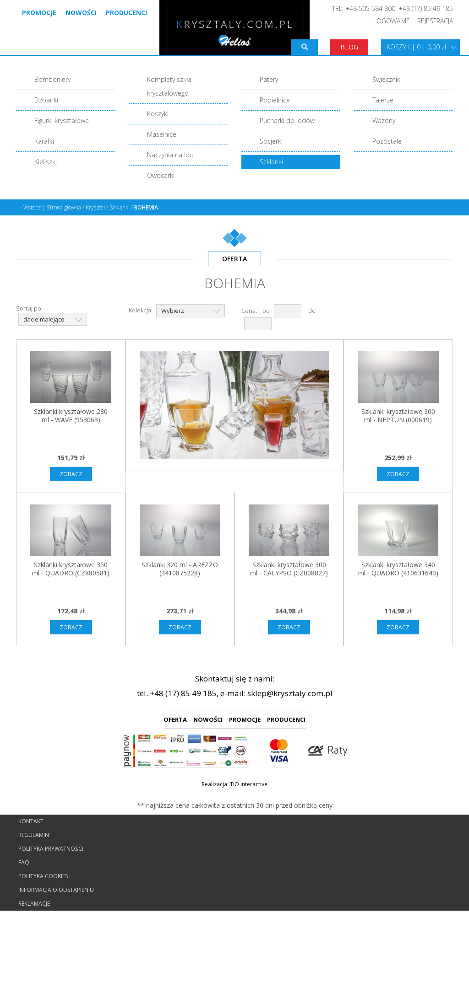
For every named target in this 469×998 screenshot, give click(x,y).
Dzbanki (46, 100)
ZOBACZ (71, 474)
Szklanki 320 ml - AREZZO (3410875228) (180, 568)
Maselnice (161, 134)
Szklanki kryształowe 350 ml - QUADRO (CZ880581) (70, 568)
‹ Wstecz (31, 207)
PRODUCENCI (286, 719)
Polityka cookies (43, 876)
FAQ (23, 862)
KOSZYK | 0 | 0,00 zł (416, 47)
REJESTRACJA (435, 20)
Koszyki (158, 113)
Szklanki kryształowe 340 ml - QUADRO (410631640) (398, 568)
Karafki (44, 141)
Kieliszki (45, 161)
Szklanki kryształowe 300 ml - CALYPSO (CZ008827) (289, 568)
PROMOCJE (245, 719)
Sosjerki (271, 141)
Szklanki (271, 161)
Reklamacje (34, 903)
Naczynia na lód (170, 154)
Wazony (383, 120)
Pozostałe (387, 141)
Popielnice (275, 100)
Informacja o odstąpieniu (56, 890)
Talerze (382, 100)
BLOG (349, 47)
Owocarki (161, 175)
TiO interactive (248, 784)
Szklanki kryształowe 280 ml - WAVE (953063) (71, 415)
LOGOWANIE (391, 20)
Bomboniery (52, 79)
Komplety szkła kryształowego (169, 86)
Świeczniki (387, 79)
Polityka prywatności (50, 849)
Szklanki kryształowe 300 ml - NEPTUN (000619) (398, 415)
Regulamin (33, 835)
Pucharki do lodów (287, 120)
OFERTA (175, 719)
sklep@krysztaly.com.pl (290, 693)
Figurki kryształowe (61, 120)
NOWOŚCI (208, 719)
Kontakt (31, 821)
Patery (269, 79)
